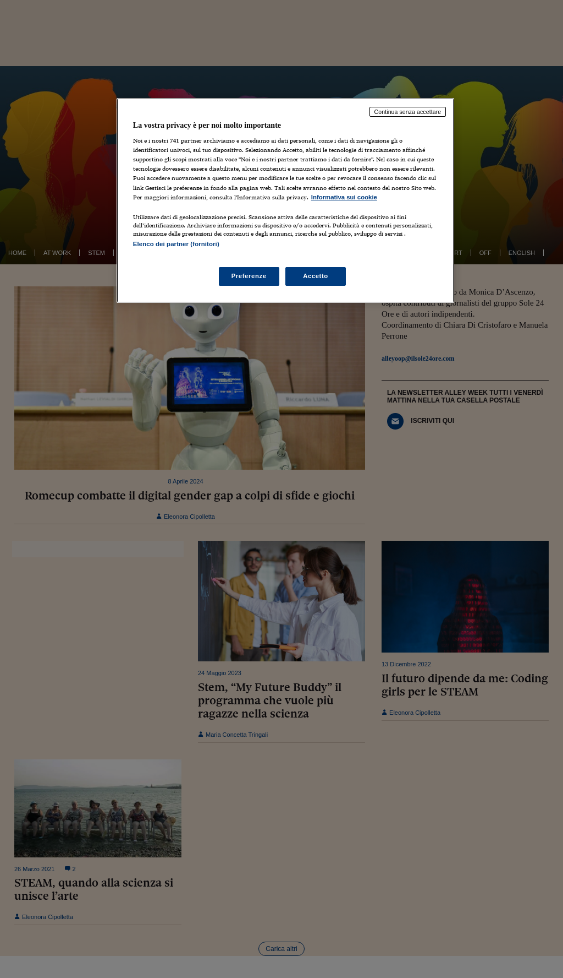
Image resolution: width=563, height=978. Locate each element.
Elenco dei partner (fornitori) (176, 244)
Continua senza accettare (407, 111)
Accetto (315, 276)
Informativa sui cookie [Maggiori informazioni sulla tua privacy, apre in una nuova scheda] (344, 197)
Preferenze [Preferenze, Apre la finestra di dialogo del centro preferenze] (249, 276)
